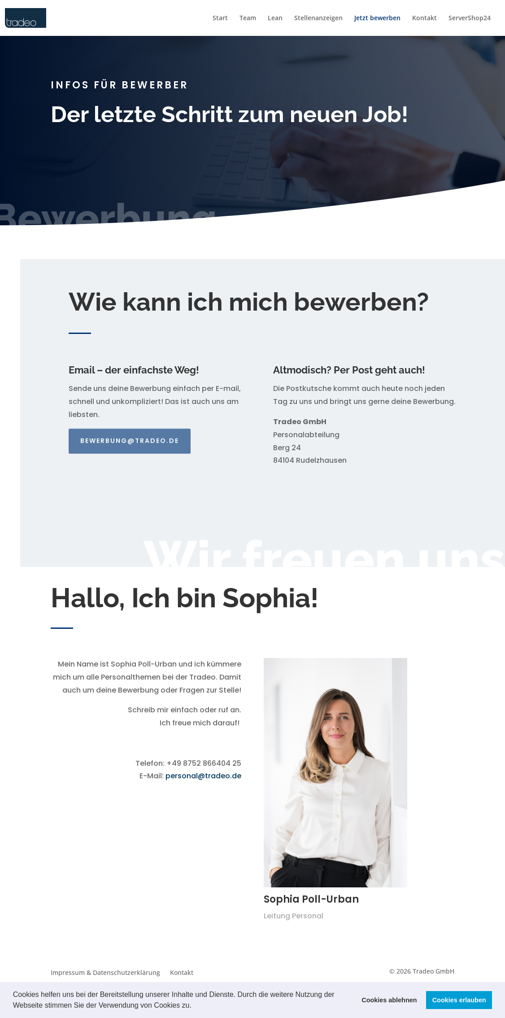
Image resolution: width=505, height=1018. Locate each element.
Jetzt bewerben (377, 18)
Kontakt (424, 18)
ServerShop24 (469, 18)
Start (220, 18)
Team (247, 18)
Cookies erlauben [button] (459, 1000)
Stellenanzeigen (318, 18)
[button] (194, 1006)
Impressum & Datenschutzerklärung (105, 973)
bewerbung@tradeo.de (129, 435)
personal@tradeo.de (203, 776)
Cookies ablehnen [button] (389, 1000)
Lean (275, 18)
